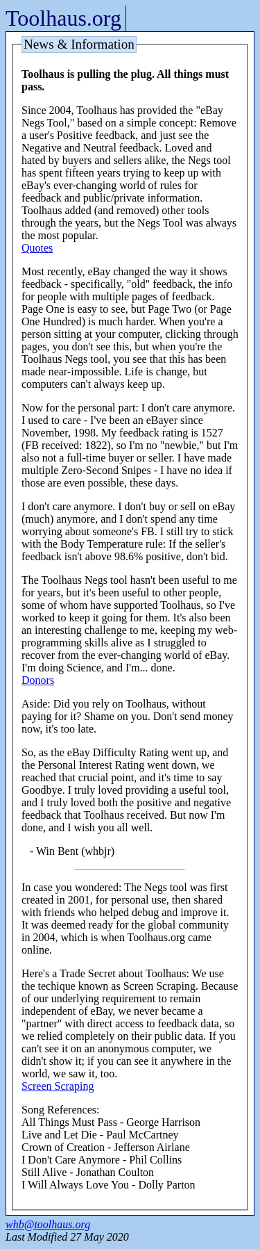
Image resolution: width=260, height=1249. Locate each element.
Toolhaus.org (63, 18)
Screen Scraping (57, 1086)
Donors (37, 680)
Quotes (37, 248)
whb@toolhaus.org (48, 1224)
